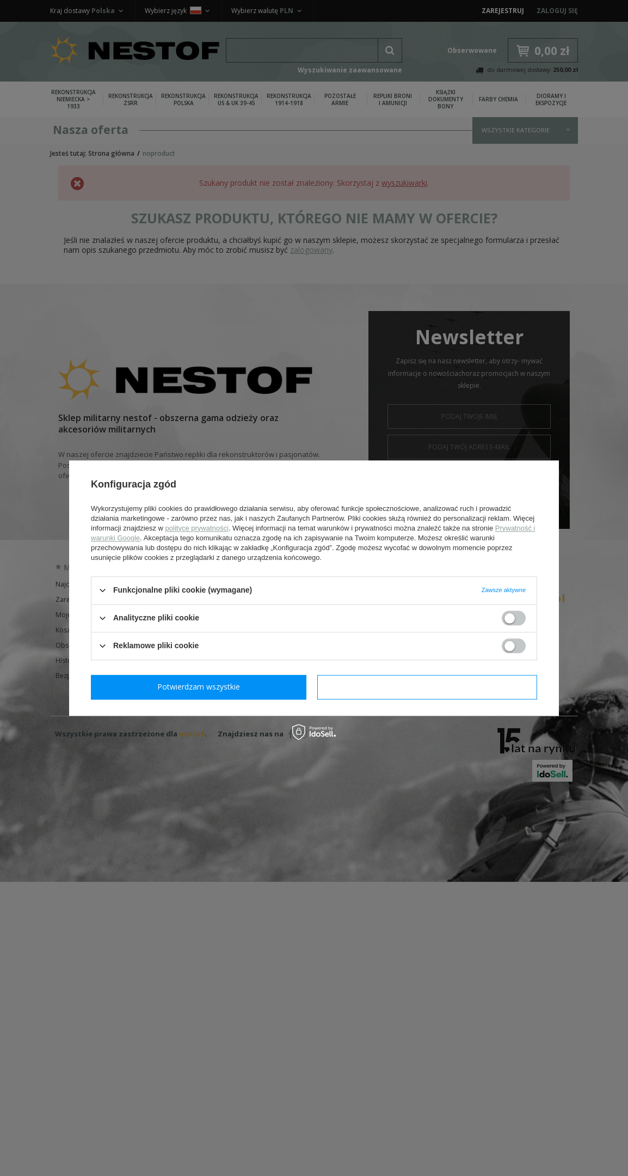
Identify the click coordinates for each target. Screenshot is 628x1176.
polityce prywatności (197, 528)
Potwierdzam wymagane (201, 686)
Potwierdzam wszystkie (429, 686)
